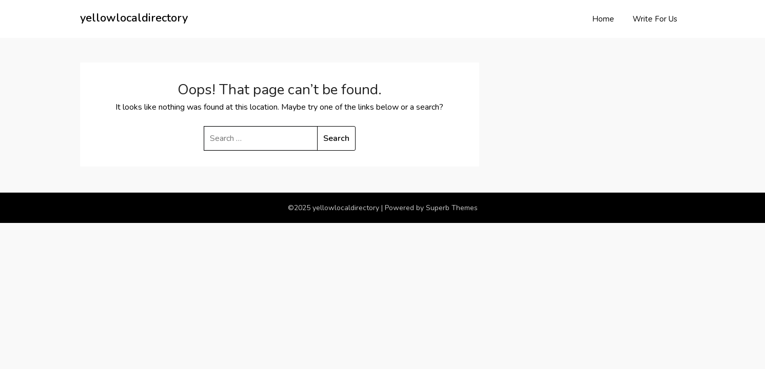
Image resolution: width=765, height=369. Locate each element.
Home (603, 19)
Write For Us (655, 19)
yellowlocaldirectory (134, 18)
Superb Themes (452, 208)
